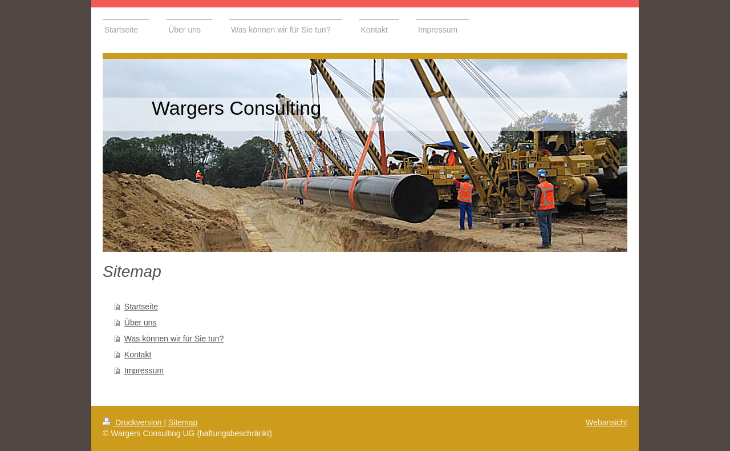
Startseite (141, 306)
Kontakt (137, 354)
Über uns (140, 322)
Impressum (144, 370)
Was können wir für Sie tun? (174, 338)
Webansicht (606, 422)
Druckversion (133, 422)
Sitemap (182, 422)
